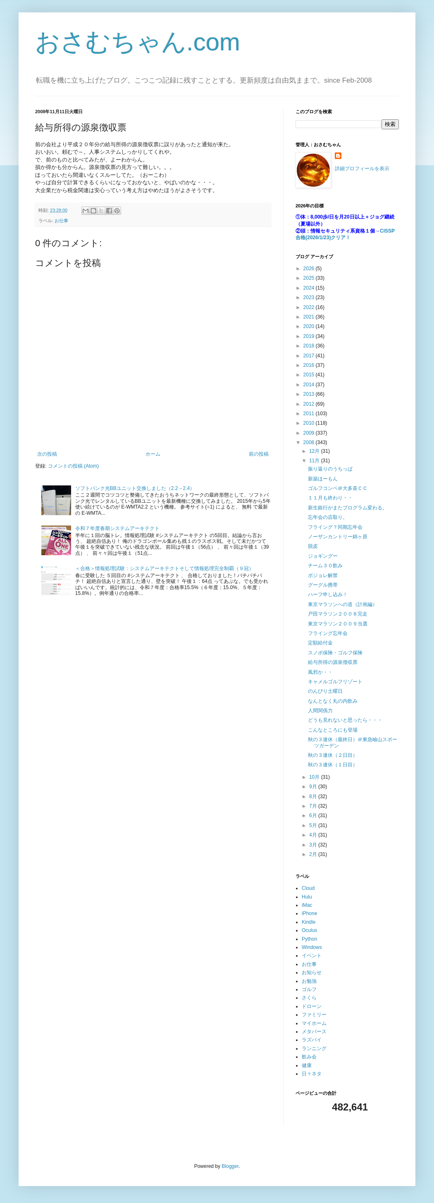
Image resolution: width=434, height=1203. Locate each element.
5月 (313, 825)
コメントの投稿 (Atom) (73, 466)
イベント (312, 955)
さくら (309, 998)
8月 (313, 796)
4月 (313, 835)
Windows (312, 947)
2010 (309, 423)
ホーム (152, 454)
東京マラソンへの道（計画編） (342, 604)
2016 (309, 365)
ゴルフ (309, 989)
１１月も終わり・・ (330, 498)
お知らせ (312, 972)
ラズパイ (312, 1040)
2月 (313, 854)
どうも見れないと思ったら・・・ (345, 720)
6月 (313, 815)
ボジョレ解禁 (323, 575)
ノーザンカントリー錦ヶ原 (337, 537)
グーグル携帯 (323, 585)
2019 (309, 336)
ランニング (314, 1048)
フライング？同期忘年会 (335, 527)
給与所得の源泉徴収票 (333, 662)
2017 (309, 356)
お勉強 (309, 981)
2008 (309, 442)
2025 (309, 278)
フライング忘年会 (328, 633)
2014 (309, 385)
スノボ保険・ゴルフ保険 (335, 653)
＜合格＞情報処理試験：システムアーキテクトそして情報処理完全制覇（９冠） (164, 568)
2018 (309, 346)
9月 (313, 786)
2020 (309, 326)
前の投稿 (259, 454)
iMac (307, 905)
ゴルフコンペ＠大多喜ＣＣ (337, 488)
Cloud (308, 888)
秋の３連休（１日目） (333, 765)
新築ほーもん (323, 479)
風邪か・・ (320, 672)
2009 (309, 433)
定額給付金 (320, 643)
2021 (309, 317)
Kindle (308, 922)
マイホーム (314, 1023)
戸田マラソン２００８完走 (337, 614)
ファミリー (314, 1015)
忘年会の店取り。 (328, 517)
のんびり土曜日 (325, 691)
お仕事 (61, 220)
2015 (309, 375)
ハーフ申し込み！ (328, 594)
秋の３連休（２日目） (333, 755)
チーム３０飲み (325, 565)
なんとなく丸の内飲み (333, 701)
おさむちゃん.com (137, 42)
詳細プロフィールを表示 (362, 168)
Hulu (307, 897)
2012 (309, 404)
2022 (309, 307)
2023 (309, 297)
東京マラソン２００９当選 (337, 624)
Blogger (230, 1166)
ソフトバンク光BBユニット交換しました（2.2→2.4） (135, 488)
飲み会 (309, 1057)
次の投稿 (47, 454)
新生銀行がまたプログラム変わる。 (347, 508)
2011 (309, 413)
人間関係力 (320, 710)
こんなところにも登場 (333, 730)
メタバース (314, 1031)
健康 (307, 1065)
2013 (309, 394)
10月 (315, 777)
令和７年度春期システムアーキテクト (117, 528)
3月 (313, 845)
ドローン (312, 1006)
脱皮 (313, 546)
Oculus (309, 930)
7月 (313, 806)
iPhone (309, 913)
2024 (309, 288)
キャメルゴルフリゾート (335, 682)
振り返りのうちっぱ (330, 469)
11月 (315, 461)
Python (309, 939)
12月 (315, 451)
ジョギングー (323, 556)
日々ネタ (312, 1074)
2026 (309, 268)
